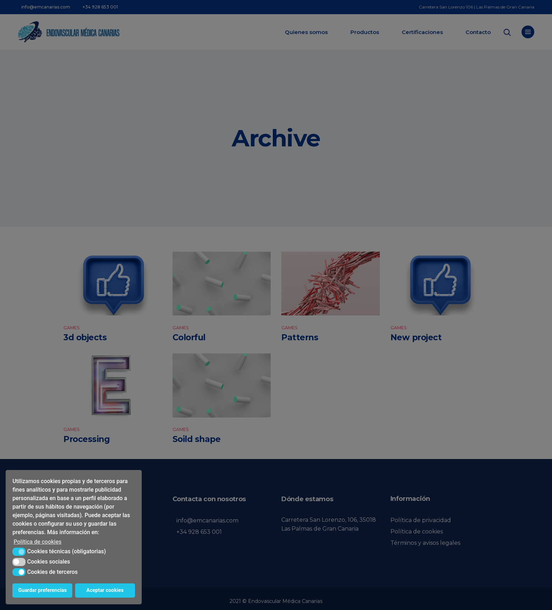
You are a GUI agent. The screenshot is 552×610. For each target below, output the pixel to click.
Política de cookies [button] (37, 541)
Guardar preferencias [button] (42, 590)
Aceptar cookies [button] (105, 590)
